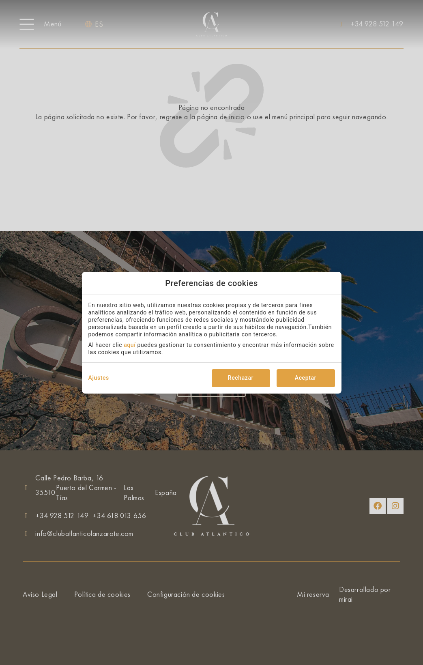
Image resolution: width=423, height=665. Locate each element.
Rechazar (240, 377)
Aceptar (305, 377)
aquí (129, 345)
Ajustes (98, 377)
